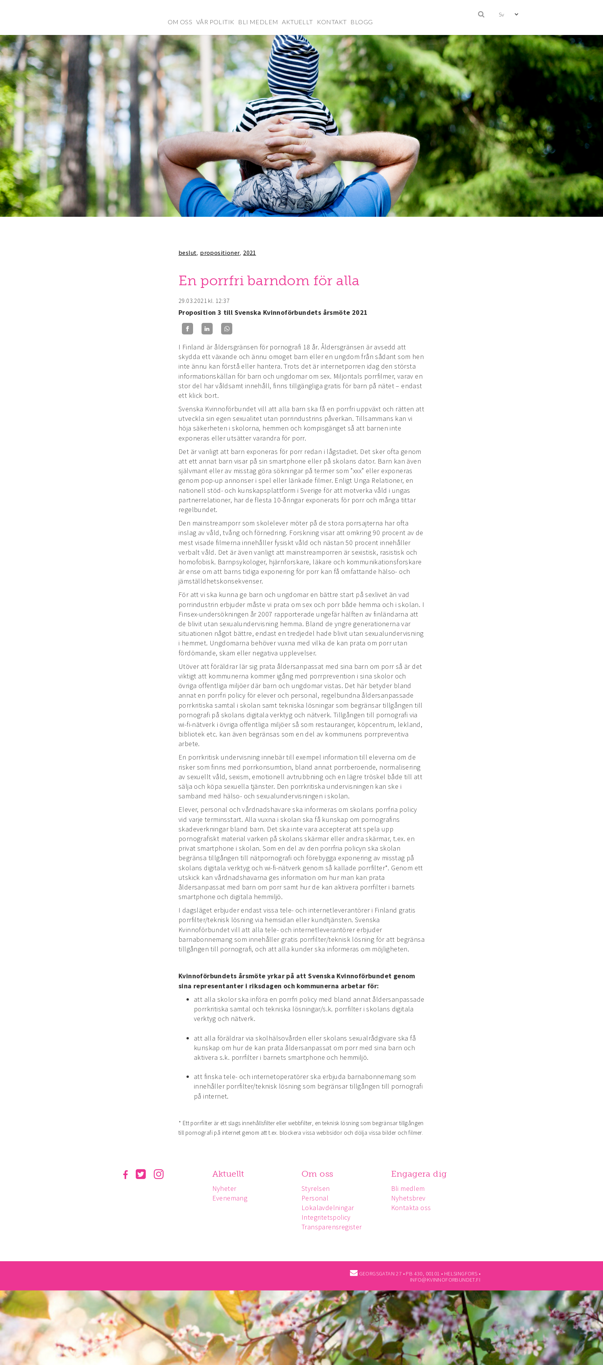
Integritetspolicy (328, 1217)
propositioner (220, 252)
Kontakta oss (415, 1207)
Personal (317, 1198)
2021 (249, 252)
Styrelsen (318, 1188)
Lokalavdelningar (330, 1207)
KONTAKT (332, 21)
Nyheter (225, 1188)
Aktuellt (229, 1174)
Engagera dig (422, 1174)
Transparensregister (334, 1226)
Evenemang (231, 1198)
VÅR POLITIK (215, 21)
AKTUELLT (297, 21)
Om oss (319, 1174)
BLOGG (361, 21)
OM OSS (180, 21)
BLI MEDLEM (258, 21)
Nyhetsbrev (412, 1198)
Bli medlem (411, 1188)
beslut (187, 252)
